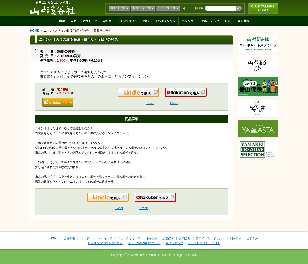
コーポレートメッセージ (96, 238)
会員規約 (252, 238)
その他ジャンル (165, 21)
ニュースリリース (129, 238)
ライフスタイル (127, 21)
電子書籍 (243, 21)
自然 (73, 21)
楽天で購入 (206, 95)
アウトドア (89, 21)
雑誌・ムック (210, 21)
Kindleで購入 (158, 95)
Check (174, 103)
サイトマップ (174, 243)
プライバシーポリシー (210, 238)
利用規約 (235, 238)
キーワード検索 (193, 8)
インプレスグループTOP (204, 243)
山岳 (62, 21)
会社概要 (69, 238)
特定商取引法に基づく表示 (105, 243)
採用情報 (151, 238)
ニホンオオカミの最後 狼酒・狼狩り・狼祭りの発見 (77, 30)
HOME (34, 30)
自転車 (107, 21)
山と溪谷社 (52, 8)
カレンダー (189, 21)
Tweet (150, 103)
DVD (228, 21)
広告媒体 (168, 238)
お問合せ (185, 238)
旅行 (146, 21)
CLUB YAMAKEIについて (263, 8)
